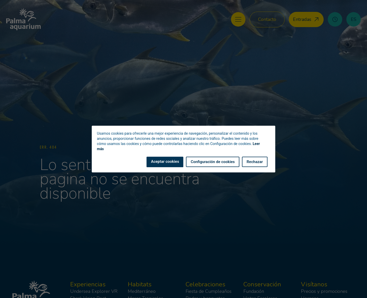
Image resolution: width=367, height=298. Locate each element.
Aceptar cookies (165, 161)
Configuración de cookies (213, 161)
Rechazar (255, 161)
